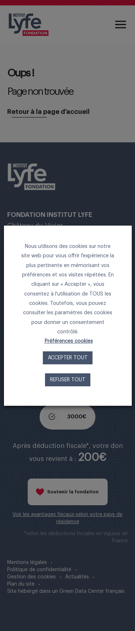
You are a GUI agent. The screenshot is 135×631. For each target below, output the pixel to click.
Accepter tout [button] (67, 357)
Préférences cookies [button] (68, 341)
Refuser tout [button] (67, 379)
